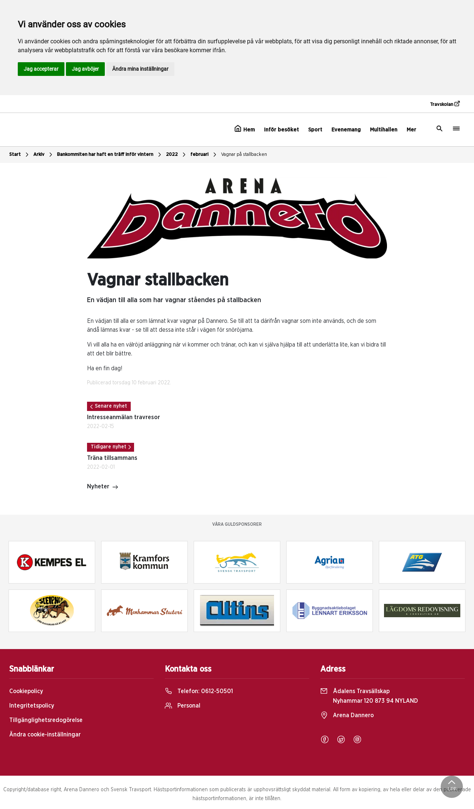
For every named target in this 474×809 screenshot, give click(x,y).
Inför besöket (281, 130)
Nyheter (102, 487)
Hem (244, 129)
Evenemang (346, 130)
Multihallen (383, 130)
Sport (315, 130)
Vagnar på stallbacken (244, 154)
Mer (411, 130)
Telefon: (199, 691)
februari (204, 154)
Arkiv (43, 154)
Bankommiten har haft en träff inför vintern (110, 154)
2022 (176, 154)
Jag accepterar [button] (41, 69)
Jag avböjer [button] (85, 69)
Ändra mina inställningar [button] (140, 69)
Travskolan (445, 104)
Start (19, 154)
